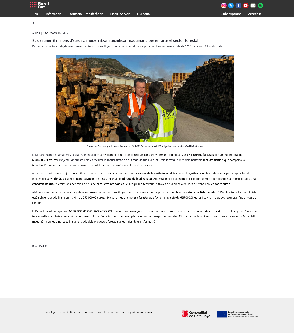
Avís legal (51, 312)
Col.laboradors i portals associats (97, 312)
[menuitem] (86, 14)
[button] (36, 14)
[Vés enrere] (33, 23)
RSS (122, 312)
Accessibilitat (67, 312)
